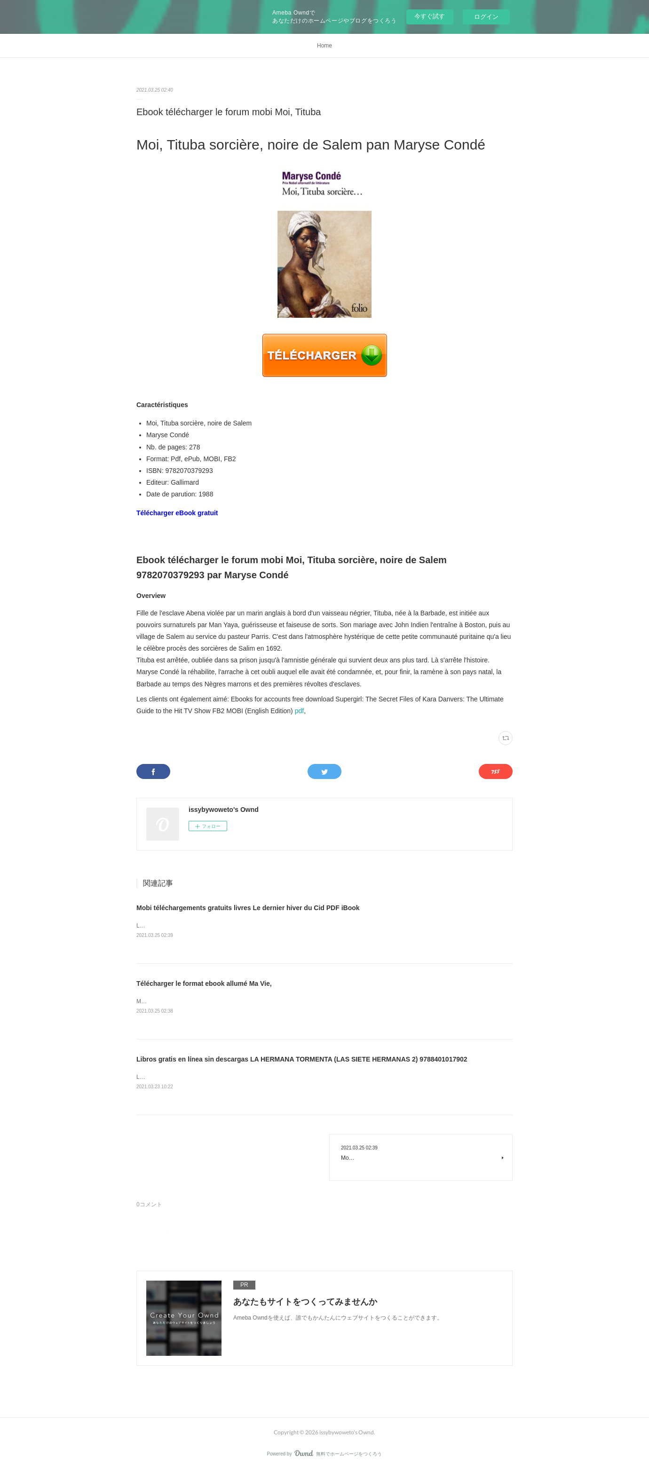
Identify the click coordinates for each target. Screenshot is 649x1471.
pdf (299, 711)
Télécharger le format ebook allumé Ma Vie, (204, 983)
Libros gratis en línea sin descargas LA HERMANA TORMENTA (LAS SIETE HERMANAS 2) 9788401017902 (301, 1059)
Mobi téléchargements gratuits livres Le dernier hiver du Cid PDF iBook (248, 908)
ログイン (486, 16)
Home (324, 45)
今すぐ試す (429, 16)
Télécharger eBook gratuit (177, 513)
